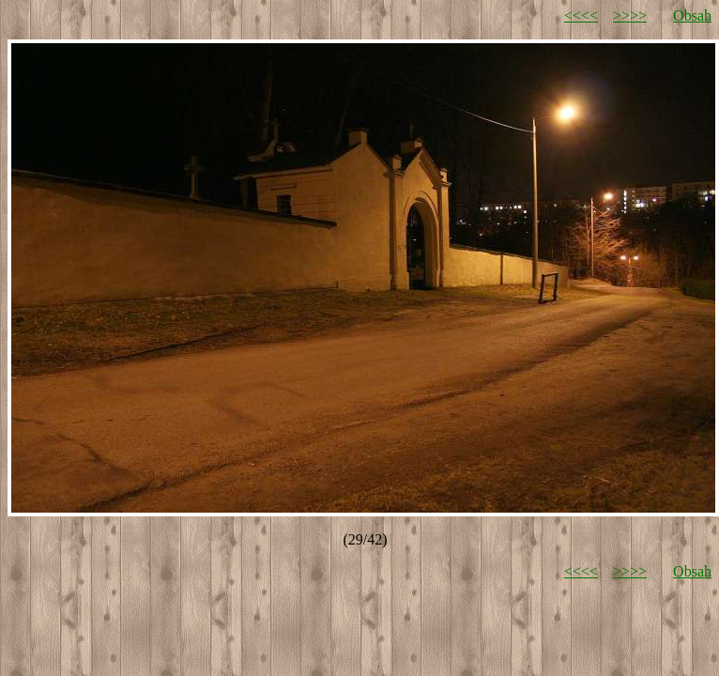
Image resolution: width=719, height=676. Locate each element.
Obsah (692, 15)
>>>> (630, 15)
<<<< (581, 15)
